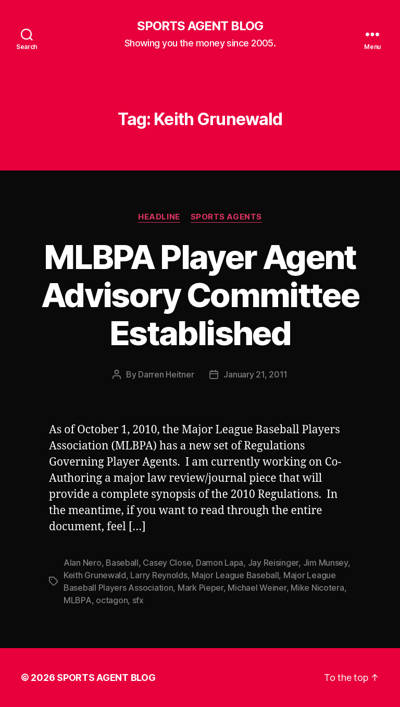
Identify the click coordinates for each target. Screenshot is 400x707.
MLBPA (78, 600)
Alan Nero (83, 562)
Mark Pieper (200, 587)
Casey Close (167, 562)
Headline (159, 217)
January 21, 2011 (255, 374)
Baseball (122, 562)
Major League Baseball (235, 575)
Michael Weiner (257, 587)
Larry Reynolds (158, 575)
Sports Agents (226, 217)
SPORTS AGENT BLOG (200, 26)
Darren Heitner (166, 374)
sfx (138, 600)
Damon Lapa (219, 562)
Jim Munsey (325, 562)
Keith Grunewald (95, 575)
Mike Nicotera (317, 587)
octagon (112, 600)
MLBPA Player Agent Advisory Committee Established (200, 295)
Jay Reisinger (273, 562)
